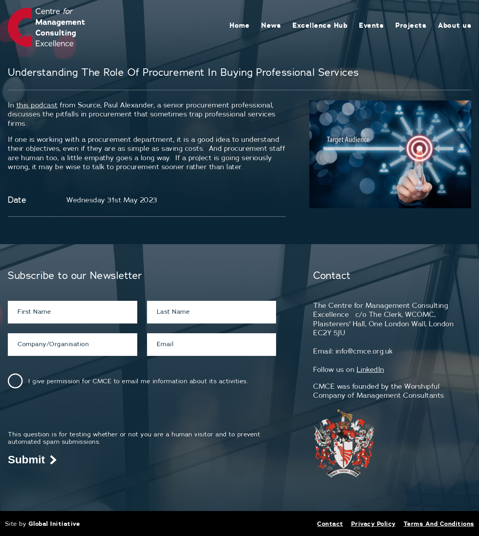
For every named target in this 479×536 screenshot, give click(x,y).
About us (454, 25)
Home (239, 25)
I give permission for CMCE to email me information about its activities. (138, 380)
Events (371, 25)
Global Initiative (54, 523)
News (271, 25)
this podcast (37, 104)
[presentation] (67, 415)
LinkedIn (370, 369)
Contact (330, 523)
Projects (410, 25)
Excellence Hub (319, 25)
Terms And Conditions (439, 523)
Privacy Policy (373, 523)
